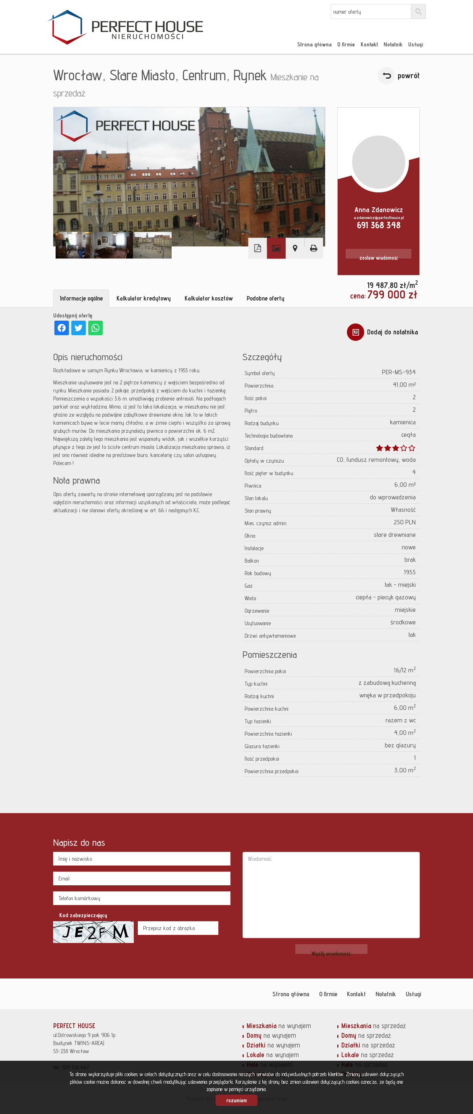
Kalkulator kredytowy (143, 298)
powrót (409, 75)
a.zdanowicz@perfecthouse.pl (379, 217)
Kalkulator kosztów (209, 298)
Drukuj (313, 248)
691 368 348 (378, 224)
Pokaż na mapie (295, 248)
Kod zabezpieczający (83, 915)
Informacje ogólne (81, 298)
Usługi (415, 44)
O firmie (346, 44)
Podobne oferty (265, 298)
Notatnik (393, 44)
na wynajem (279, 1026)
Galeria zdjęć (276, 248)
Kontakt (369, 44)
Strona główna (314, 44)
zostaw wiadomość (378, 258)
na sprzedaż (373, 1026)
